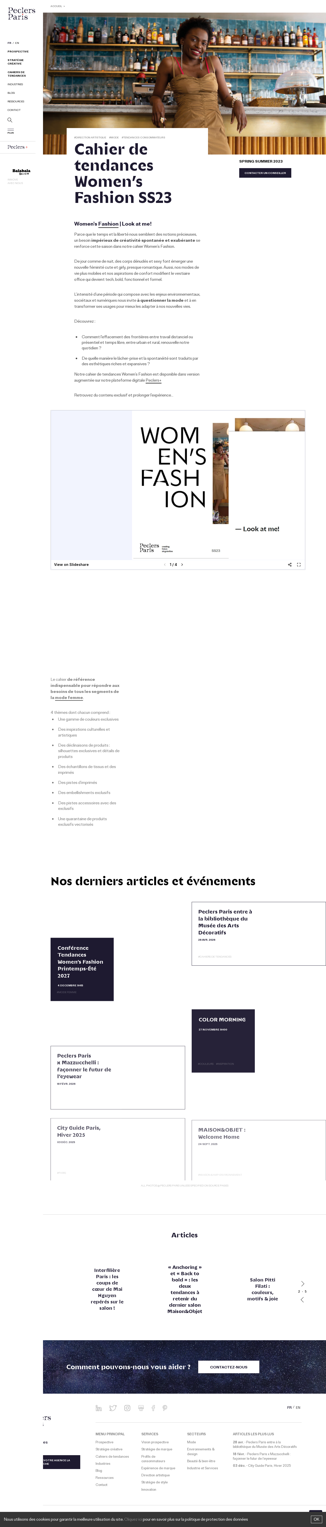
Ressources (16, 102)
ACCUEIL (57, 7)
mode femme (69, 698)
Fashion (108, 224)
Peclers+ (153, 380)
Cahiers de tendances (17, 75)
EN (17, 44)
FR (9, 44)
